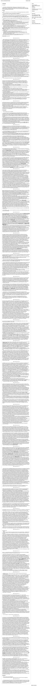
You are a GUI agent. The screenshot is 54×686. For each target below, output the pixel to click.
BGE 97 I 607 (4, 224)
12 (32, 9)
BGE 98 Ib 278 (13, 219)
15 (34, 9)
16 (35, 9)
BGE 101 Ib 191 (20, 223)
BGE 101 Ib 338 (9, 150)
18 (37, 9)
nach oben (35, 685)
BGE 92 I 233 (24, 558)
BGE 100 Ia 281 (26, 213)
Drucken (9, 0)
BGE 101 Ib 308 (23, 163)
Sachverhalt (33, 7)
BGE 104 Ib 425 (16, 451)
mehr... (39, 15)
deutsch (36, 5)
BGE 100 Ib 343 (21, 559)
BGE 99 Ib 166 (13, 288)
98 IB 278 (36, 15)
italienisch (33, 6)
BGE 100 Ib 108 (7, 288)
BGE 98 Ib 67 (12, 167)
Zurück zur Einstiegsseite (4, 0)
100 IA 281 (33, 15)
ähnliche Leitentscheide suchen (36, 23)
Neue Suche (33, 22)
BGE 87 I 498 (5, 342)
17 (36, 9)
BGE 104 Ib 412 (15, 444)
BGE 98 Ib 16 (14, 221)
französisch (38, 5)
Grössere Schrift (28, 0)
